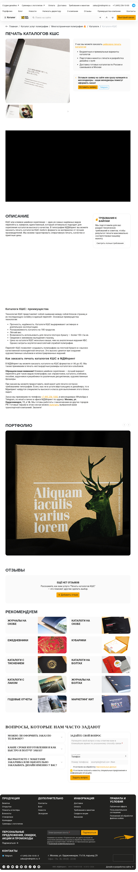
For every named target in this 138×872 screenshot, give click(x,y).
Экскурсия (43, 813)
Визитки (6, 803)
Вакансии (78, 817)
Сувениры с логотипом (33, 5)
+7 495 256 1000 (49, 397)
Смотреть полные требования (110, 243)
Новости (32, 11)
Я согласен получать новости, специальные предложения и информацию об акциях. (98, 771)
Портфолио (7, 11)
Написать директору (52, 11)
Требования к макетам (79, 5)
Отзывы (87, 11)
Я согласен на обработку (93, 767)
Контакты (131, 11)
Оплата (51, 5)
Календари (7, 820)
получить (54, 404)
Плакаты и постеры (11, 810)
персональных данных (106, 767)
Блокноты (6, 813)
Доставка (62, 5)
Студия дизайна (10, 5)
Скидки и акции (81, 813)
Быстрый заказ (126, 17)
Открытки (6, 807)
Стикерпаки (7, 817)
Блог (20, 11)
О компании (72, 11)
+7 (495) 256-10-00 (121, 5)
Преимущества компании (109, 11)
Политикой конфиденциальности (62, 844)
